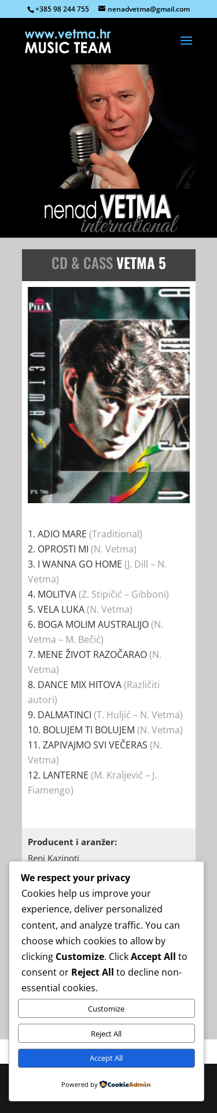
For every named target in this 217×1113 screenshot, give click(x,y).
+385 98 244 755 (62, 9)
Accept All (106, 1058)
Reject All (106, 1033)
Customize (106, 1008)
